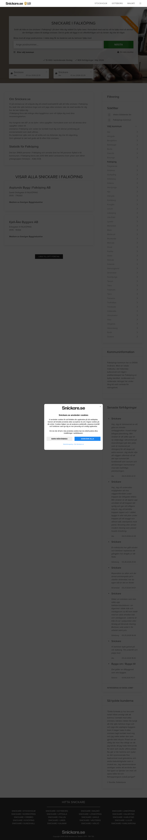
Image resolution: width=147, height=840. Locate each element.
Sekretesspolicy (68, 444)
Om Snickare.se (79, 444)
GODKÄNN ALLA (87, 439)
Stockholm (101, 3)
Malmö (131, 3)
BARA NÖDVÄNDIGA (59, 439)
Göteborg (117, 3)
